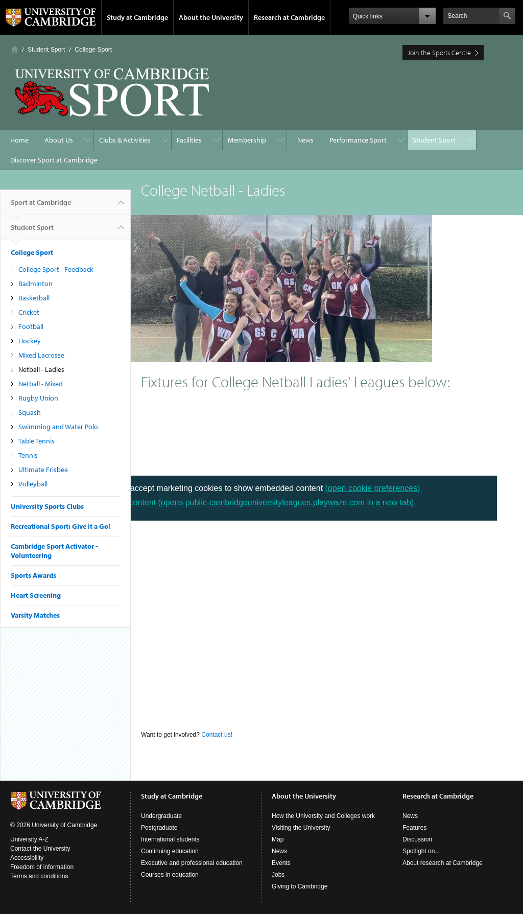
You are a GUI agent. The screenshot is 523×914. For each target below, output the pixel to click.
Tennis (28, 455)
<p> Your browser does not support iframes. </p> (327, 569)
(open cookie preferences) (372, 488)
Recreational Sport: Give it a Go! (60, 526)
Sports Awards (33, 575)
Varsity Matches (35, 615)
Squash (29, 412)
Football (30, 326)
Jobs (278, 874)
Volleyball (32, 483)
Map (277, 839)
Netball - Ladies (41, 369)
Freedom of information (42, 867)
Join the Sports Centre (439, 52)
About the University (211, 17)
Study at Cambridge (137, 17)
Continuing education (170, 851)
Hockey (29, 340)
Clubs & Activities (125, 140)
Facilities (189, 140)
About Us (58, 140)
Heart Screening (36, 595)
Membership (247, 140)
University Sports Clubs (47, 506)
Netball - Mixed (40, 383)
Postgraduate (159, 827)
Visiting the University (301, 827)
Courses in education (170, 874)
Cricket (28, 312)
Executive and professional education (192, 862)
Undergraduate (161, 815)
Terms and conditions (39, 876)
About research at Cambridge (442, 862)
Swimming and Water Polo (58, 426)
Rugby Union (38, 398)
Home (14, 49)
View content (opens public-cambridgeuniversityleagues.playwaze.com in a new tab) (261, 502)
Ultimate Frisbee (43, 469)
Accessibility (26, 857)
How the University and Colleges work (323, 815)
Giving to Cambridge (299, 886)
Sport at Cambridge (41, 206)
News (305, 140)
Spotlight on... (421, 851)
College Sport (93, 49)
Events (281, 862)
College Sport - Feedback (55, 269)
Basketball (34, 297)
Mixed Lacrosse (41, 355)
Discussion (417, 839)
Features (414, 827)
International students (170, 839)
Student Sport (46, 49)
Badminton (35, 283)
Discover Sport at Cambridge (54, 160)
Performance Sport (358, 140)
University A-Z (29, 839)
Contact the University (40, 848)
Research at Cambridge (289, 17)
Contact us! (217, 734)
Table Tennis (36, 441)
